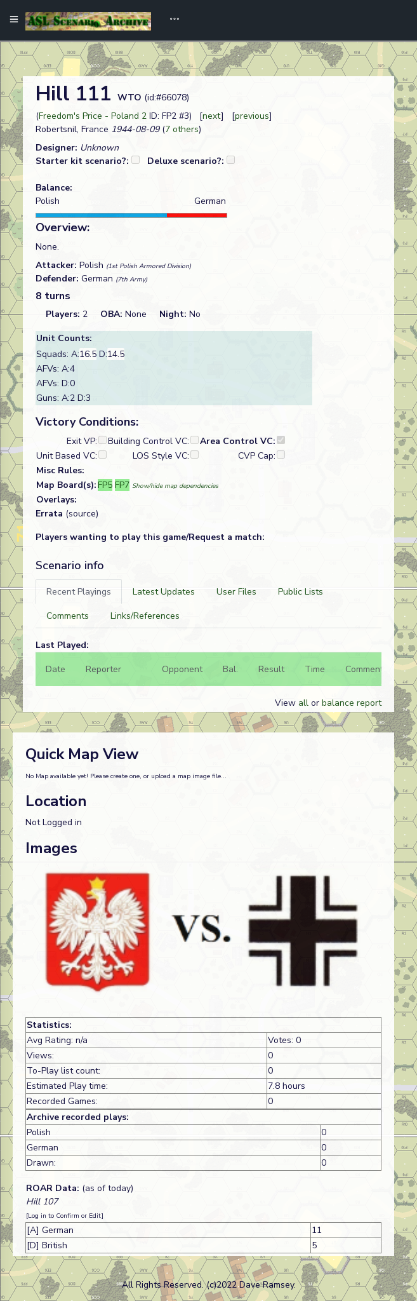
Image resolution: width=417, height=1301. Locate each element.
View (286, 703)
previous (252, 116)
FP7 (122, 485)
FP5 (105, 485)
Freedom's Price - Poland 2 (93, 116)
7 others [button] (182, 129)
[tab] (79, 591)
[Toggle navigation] (170, 20)
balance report (351, 703)
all (303, 703)
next (211, 116)
